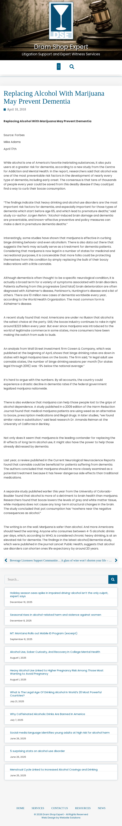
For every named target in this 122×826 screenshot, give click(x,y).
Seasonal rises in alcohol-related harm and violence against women (55, 615)
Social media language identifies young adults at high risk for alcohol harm (60, 732)
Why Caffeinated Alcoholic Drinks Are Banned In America (47, 714)
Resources (83, 808)
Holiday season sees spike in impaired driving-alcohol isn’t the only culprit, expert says (59, 594)
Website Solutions (70, 817)
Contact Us (59, 808)
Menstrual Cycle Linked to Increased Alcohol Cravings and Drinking (54, 769)
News (102, 808)
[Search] (112, 579)
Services (38, 808)
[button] (59, 66)
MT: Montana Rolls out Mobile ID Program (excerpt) (43, 633)
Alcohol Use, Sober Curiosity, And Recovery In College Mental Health (55, 652)
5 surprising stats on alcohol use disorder (37, 751)
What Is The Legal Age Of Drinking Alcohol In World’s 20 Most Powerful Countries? (56, 693)
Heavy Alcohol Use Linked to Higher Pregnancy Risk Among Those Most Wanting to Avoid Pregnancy (56, 672)
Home (20, 808)
